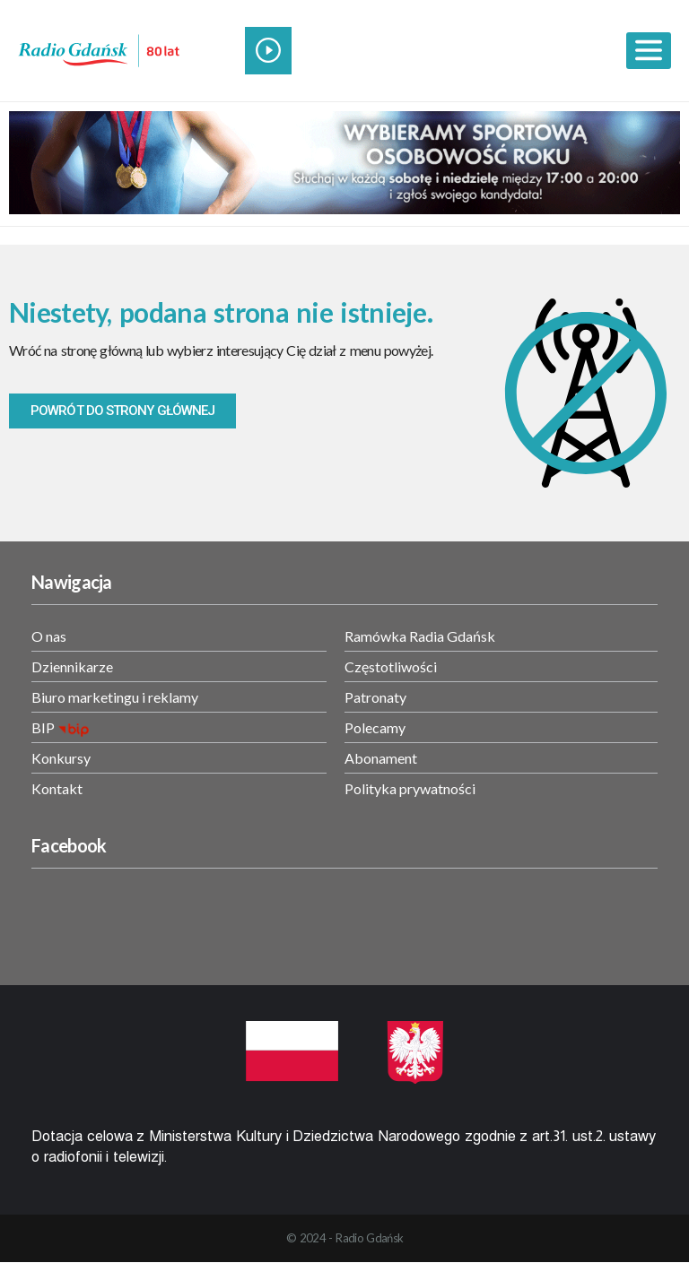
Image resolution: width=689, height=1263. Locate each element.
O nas (48, 635)
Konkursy (61, 757)
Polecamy (375, 727)
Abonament (380, 757)
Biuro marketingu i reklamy (114, 696)
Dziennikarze (72, 666)
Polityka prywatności (409, 788)
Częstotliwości (390, 666)
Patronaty (375, 696)
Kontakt (57, 788)
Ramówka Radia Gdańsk (419, 635)
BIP (43, 727)
